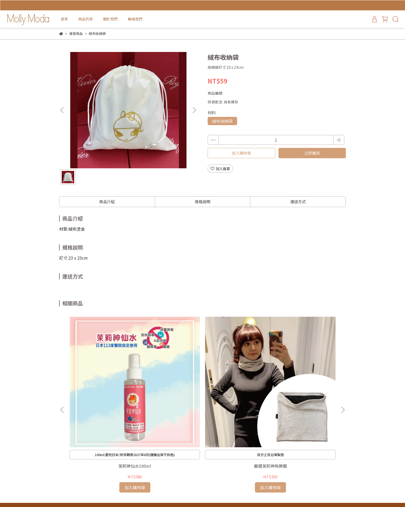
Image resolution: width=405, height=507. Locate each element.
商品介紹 (107, 201)
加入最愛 (220, 168)
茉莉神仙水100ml (98, 392)
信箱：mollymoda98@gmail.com (87, 465)
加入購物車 (241, 153)
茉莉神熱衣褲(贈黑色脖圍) (237, 392)
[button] (194, 110)
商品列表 (85, 18)
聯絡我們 (135, 18)
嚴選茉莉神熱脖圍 (167, 392)
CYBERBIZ (168, 493)
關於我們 (110, 18)
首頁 (64, 18)
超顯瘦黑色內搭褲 (307, 392)
